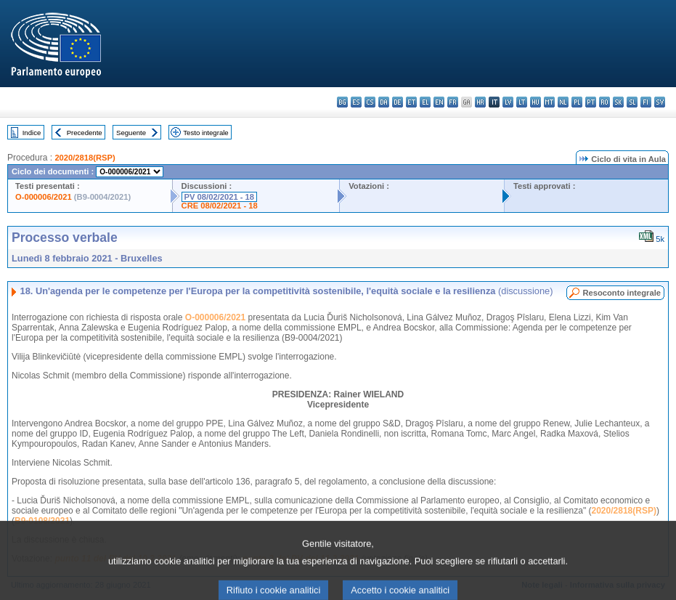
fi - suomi (645, 102)
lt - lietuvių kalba (521, 102)
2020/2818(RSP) (84, 157)
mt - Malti (549, 102)
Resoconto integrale (621, 292)
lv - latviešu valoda (507, 102)
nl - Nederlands (563, 102)
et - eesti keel (411, 102)
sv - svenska (659, 102)
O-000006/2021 (43, 196)
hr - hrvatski (480, 102)
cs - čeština (370, 102)
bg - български (342, 102)
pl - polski (576, 102)
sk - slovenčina (618, 102)
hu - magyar (535, 102)
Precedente (84, 133)
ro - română (604, 102)
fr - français (452, 102)
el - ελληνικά (425, 102)
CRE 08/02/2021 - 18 (220, 205)
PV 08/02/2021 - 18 (219, 196)
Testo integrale (205, 133)
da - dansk (383, 102)
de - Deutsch (397, 102)
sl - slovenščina (632, 102)
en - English (438, 102)
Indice (32, 133)
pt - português (590, 102)
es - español (356, 102)
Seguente (131, 133)
